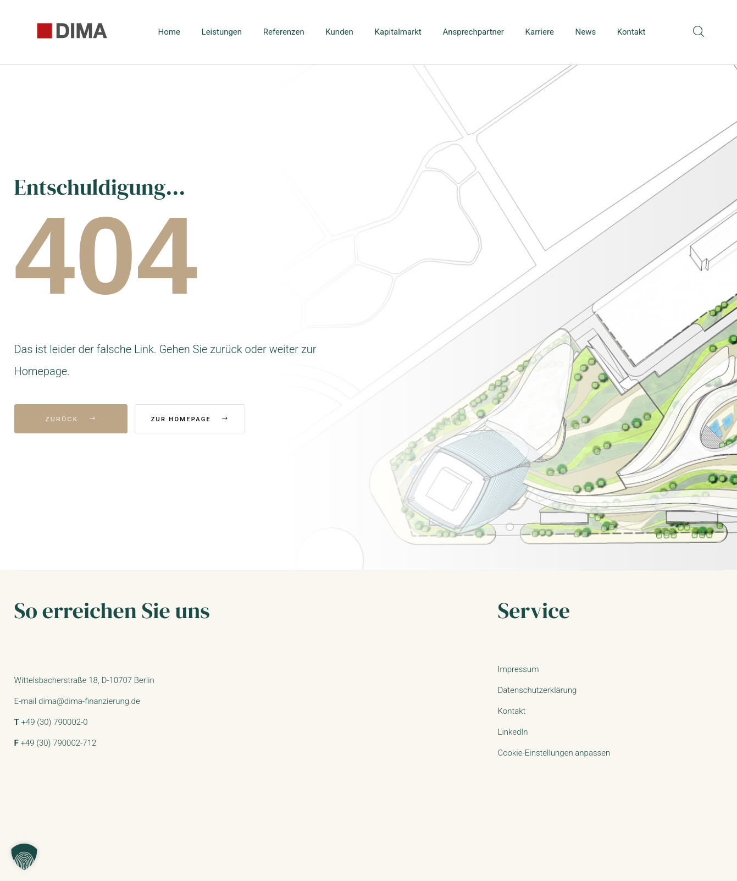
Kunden (339, 32)
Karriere (539, 32)
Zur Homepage (205, 419)
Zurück (71, 419)
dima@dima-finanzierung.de (89, 701)
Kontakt (631, 32)
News (585, 32)
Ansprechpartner (473, 32)
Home (169, 32)
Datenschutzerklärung (537, 690)
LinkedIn (512, 732)
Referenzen (283, 32)
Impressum (518, 669)
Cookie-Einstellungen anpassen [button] (553, 753)
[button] (24, 857)
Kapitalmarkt (398, 32)
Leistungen (222, 32)
